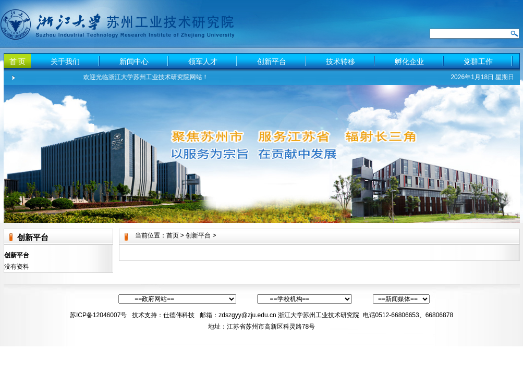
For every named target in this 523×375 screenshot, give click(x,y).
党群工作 (478, 61)
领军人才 (202, 61)
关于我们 (65, 61)
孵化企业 (409, 61)
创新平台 (271, 61)
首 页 (17, 61)
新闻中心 (134, 61)
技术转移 (340, 61)
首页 (172, 235)
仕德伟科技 (179, 315)
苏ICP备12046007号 (98, 315)
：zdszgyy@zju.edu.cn (244, 315)
